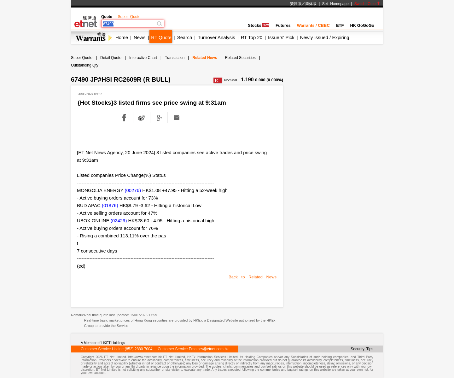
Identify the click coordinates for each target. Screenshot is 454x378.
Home (121, 37)
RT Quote (161, 37)
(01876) (110, 205)
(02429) (119, 220)
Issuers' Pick (281, 37)
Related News (204, 57)
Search (184, 37)
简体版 (311, 4)
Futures (283, 25)
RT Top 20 (251, 37)
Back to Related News (252, 277)
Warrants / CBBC (313, 25)
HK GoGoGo (362, 25)
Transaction (174, 57)
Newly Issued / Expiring (324, 37)
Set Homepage (335, 4)
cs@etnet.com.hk (214, 349)
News (140, 37)
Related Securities (240, 57)
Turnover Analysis (216, 37)
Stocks (258, 25)
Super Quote (129, 17)
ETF (340, 25)
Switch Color (367, 4)
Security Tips (362, 349)
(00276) (133, 190)
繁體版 (295, 4)
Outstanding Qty (84, 65)
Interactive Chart (143, 57)
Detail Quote (110, 57)
